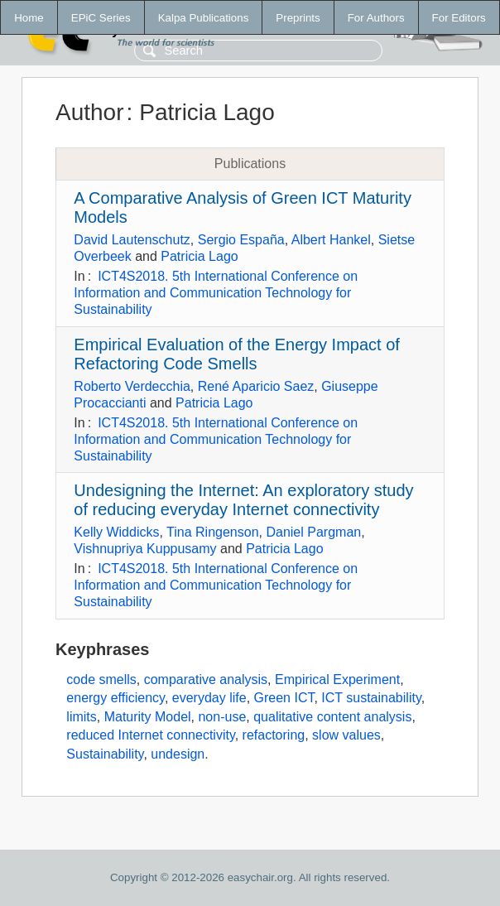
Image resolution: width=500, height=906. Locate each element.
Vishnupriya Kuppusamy (145, 549)
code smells (101, 679)
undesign (177, 754)
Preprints (298, 18)
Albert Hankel (331, 240)
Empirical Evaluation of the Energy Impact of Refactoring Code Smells (237, 354)
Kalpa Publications (203, 18)
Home (29, 18)
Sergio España (241, 240)
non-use (222, 717)
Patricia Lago (199, 256)
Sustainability (104, 754)
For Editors (459, 18)
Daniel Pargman (313, 532)
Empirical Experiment (337, 679)
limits (81, 717)
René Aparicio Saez (256, 386)
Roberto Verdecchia (132, 386)
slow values (346, 735)
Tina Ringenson (212, 532)
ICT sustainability (371, 698)
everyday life (209, 698)
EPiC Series (101, 18)
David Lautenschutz (132, 240)
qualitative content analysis (332, 717)
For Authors (376, 18)
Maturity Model (147, 717)
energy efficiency (115, 698)
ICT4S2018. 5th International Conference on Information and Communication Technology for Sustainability (216, 292)
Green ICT (284, 698)
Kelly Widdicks (116, 532)
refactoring (274, 735)
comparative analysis (205, 679)
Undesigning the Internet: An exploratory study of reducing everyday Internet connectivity (243, 499)
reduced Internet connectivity (150, 735)
